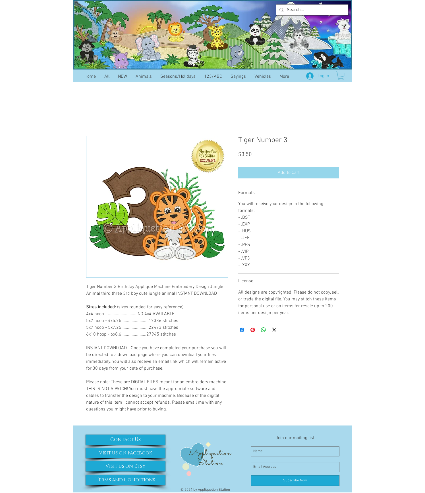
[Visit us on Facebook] (125, 453)
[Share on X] (274, 329)
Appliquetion (210, 453)
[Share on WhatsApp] (263, 329)
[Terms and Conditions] (125, 480)
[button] (341, 75)
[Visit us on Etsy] (125, 466)
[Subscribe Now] (295, 480)
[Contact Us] (125, 440)
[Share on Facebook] (242, 329)
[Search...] (311, 10)
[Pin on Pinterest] (252, 329)
